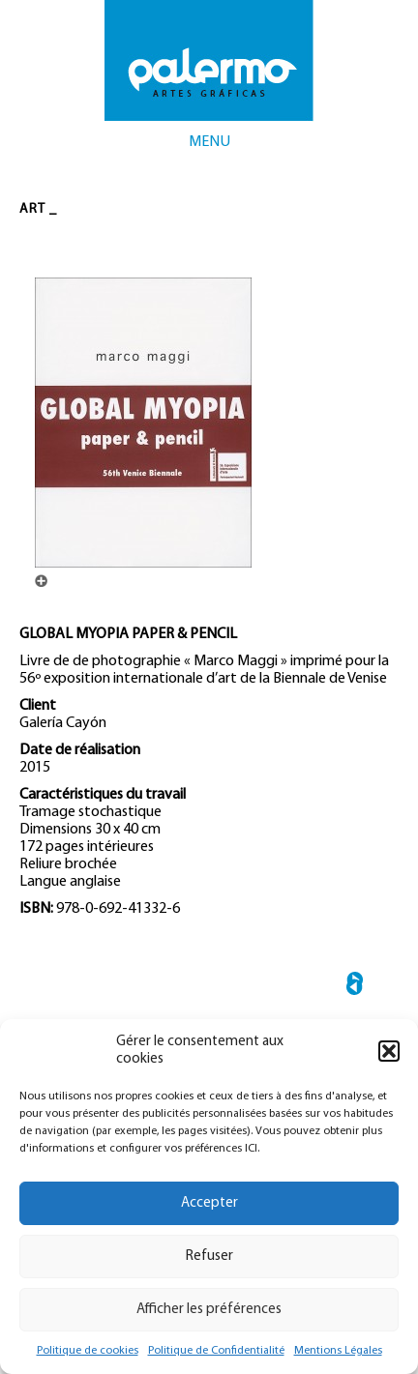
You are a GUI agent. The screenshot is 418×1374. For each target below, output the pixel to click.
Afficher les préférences (209, 1309)
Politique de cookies (87, 1351)
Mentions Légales (338, 1351)
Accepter (209, 1203)
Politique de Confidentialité (216, 1351)
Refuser (209, 1256)
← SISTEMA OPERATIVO (354, 987)
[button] (389, 1051)
